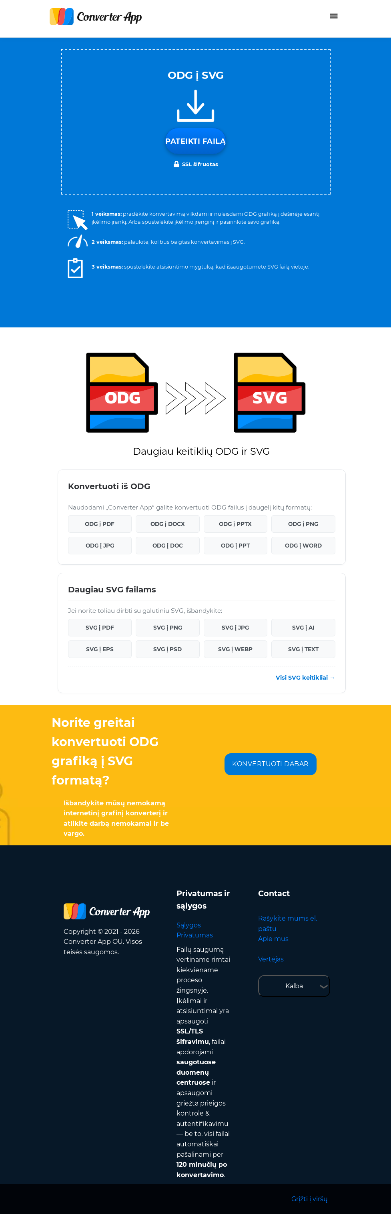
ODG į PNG (303, 524)
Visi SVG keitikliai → (305, 677)
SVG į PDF (100, 627)
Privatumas (194, 935)
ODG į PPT (235, 545)
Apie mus (273, 939)
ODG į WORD (303, 545)
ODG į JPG (100, 545)
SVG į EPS (100, 649)
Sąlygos (188, 925)
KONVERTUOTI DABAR (270, 764)
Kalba (294, 986)
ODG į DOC (167, 545)
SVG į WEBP (235, 649)
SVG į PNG (167, 627)
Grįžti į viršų (309, 1199)
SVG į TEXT (303, 649)
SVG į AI (303, 627)
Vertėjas (271, 959)
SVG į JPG (235, 627)
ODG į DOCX (167, 524)
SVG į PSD (167, 649)
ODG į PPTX (235, 524)
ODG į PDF (99, 524)
